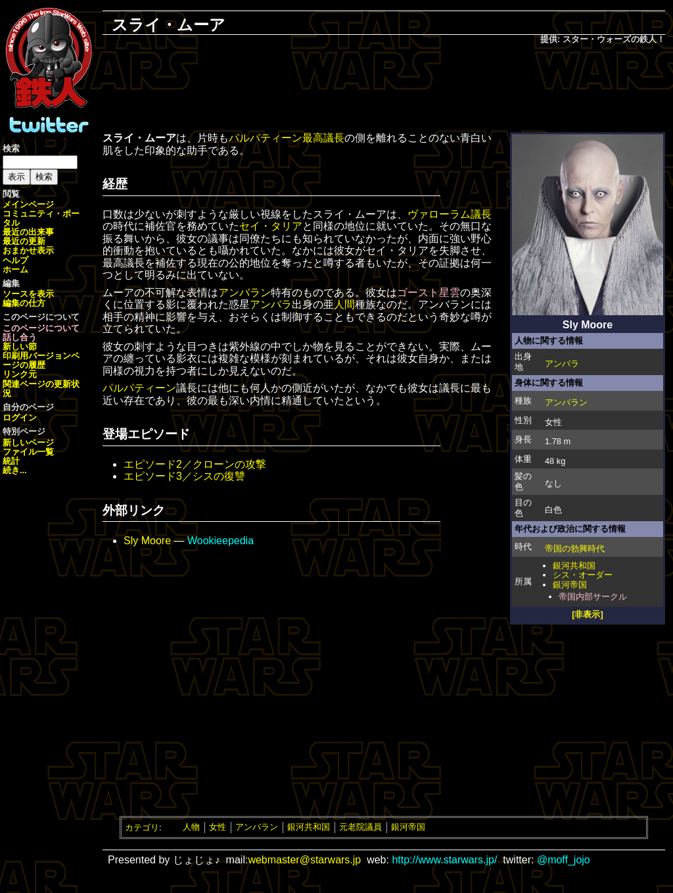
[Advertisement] (384, 89)
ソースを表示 (28, 294)
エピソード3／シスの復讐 (184, 476)
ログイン (20, 417)
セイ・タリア (270, 226)
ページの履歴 (41, 360)
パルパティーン (265, 137)
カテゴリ (142, 827)
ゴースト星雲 (428, 292)
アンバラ (562, 364)
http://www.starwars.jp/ (444, 859)
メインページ (28, 204)
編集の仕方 (24, 303)
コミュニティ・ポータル (41, 218)
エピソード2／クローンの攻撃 (195, 464)
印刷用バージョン (37, 356)
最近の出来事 (28, 232)
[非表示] (587, 614)
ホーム (15, 269)
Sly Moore (147, 540)
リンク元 (20, 374)
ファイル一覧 (28, 452)
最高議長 (323, 137)
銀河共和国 (574, 566)
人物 (191, 827)
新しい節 (20, 346)
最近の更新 (24, 241)
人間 (344, 304)
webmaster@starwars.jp (304, 859)
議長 (481, 214)
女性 (217, 827)
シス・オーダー (583, 575)
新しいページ (28, 442)
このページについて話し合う (41, 332)
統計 (11, 461)
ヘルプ (15, 260)
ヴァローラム (439, 214)
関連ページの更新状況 (41, 388)
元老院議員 (360, 827)
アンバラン (566, 402)
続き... (15, 470)
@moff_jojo (563, 859)
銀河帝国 (570, 585)
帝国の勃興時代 (575, 548)
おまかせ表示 (28, 250)
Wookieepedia (220, 540)
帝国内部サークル (593, 596)
